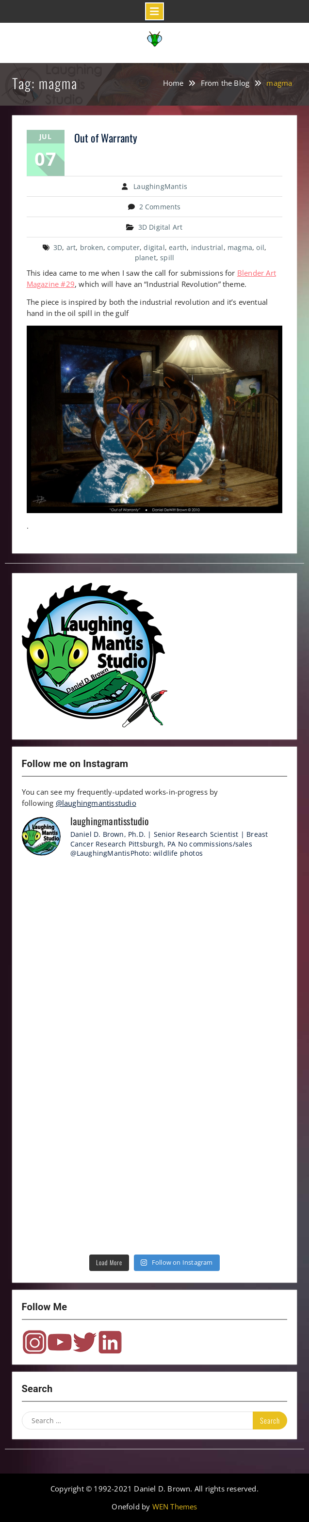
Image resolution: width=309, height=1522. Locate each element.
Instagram (34, 1342)
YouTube (59, 1342)
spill (167, 257)
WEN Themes (174, 1506)
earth (178, 247)
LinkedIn (110, 1342)
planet (145, 257)
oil (260, 247)
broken (91, 247)
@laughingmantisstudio (96, 803)
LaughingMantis (160, 186)
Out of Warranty (106, 137)
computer (123, 247)
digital (154, 247)
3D (57, 247)
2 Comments (160, 206)
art (71, 247)
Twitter (85, 1342)
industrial (207, 247)
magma (240, 247)
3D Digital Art (160, 227)
